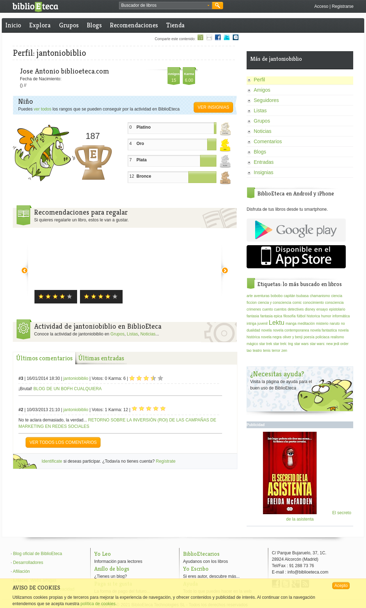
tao (249, 351)
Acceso (321, 6)
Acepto (341, 585)
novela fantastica (323, 330)
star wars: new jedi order (329, 344)
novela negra (271, 337)
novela (266, 330)
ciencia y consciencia (274, 303)
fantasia (253, 316)
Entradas (264, 162)
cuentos (280, 309)
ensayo (322, 309)
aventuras (262, 296)
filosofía (289, 316)
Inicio (13, 25)
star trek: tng (283, 344)
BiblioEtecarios (201, 554)
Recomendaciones (134, 25)
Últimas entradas (101, 358)
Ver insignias (213, 107)
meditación (306, 323)
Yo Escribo (196, 568)
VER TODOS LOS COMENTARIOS (63, 442)
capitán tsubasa (296, 296)
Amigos (262, 90)
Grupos (69, 25)
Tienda (175, 25)
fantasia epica (271, 316)
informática (341, 316)
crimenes (254, 309)
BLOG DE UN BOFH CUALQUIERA (67, 388)
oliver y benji (293, 337)
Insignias (263, 172)
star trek (265, 344)
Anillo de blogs (111, 568)
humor (326, 316)
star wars (301, 344)
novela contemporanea (291, 330)
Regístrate (166, 461)
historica (313, 316)
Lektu (276, 322)
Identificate (52, 461)
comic (297, 303)
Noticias (148, 334)
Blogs (94, 25)
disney (310, 309)
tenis (266, 351)
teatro (257, 351)
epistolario (337, 309)
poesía (309, 337)
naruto (335, 323)
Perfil (259, 79)
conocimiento (313, 303)
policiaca (322, 337)
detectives (296, 309)
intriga (251, 323)
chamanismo (320, 296)
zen (284, 351)
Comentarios (268, 141)
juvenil (263, 323)
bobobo (276, 296)
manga (291, 323)
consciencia (334, 303)
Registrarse (343, 6)
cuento (267, 309)
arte (250, 296)
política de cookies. (98, 603)
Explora (39, 25)
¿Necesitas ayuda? (277, 374)
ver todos (42, 109)
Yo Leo (102, 554)
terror (276, 351)
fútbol (301, 316)
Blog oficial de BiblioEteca (37, 553)
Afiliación (21, 571)
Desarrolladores (28, 562)
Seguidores (266, 100)
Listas (132, 334)
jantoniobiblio (75, 378)
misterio (322, 323)
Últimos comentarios (44, 358)
